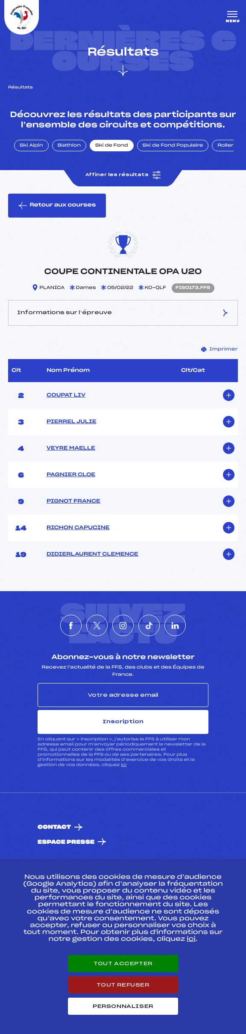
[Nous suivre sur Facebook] (71, 625)
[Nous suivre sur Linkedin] (175, 625)
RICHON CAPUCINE (78, 527)
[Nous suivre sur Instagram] (123, 625)
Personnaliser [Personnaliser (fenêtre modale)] (123, 1006)
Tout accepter (123, 963)
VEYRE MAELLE (71, 448)
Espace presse (66, 842)
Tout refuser (123, 984)
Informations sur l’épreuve (123, 312)
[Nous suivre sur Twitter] (97, 625)
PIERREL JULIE (72, 421)
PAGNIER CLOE (71, 474)
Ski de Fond (111, 146)
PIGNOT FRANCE (73, 501)
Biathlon (69, 146)
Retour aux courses (57, 205)
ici (123, 765)
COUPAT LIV (66, 395)
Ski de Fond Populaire (173, 146)
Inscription (123, 721)
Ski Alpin (31, 146)
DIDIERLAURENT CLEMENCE (92, 554)
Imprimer (219, 349)
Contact (54, 827)
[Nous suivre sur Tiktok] (149, 625)
